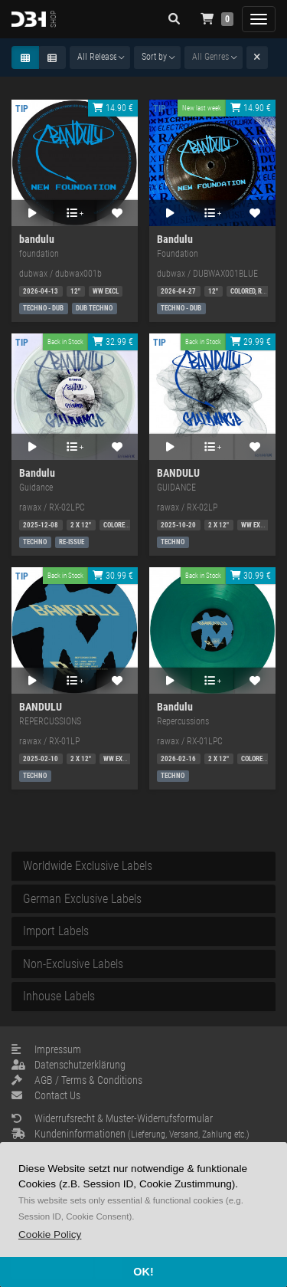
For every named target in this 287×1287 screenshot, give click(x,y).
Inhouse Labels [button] (59, 996)
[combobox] (100, 57)
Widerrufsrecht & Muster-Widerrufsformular (112, 1118)
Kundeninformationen (130, 1134)
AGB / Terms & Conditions (76, 1080)
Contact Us (45, 1095)
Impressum (46, 1049)
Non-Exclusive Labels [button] (73, 964)
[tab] (143, 866)
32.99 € (113, 342)
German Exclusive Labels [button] (82, 898)
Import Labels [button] (56, 931)
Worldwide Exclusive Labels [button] (87, 866)
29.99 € (250, 342)
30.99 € (113, 575)
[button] (49, 1234)
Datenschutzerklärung (68, 1065)
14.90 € (113, 108)
